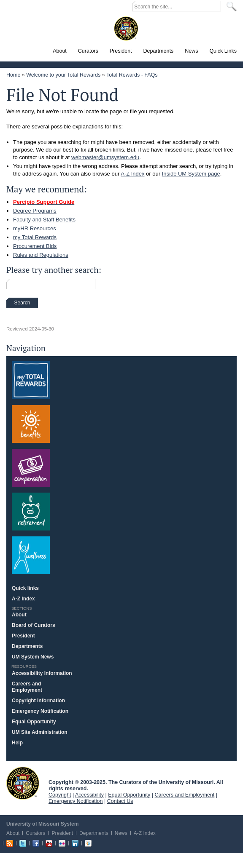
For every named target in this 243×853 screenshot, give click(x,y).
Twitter (22, 843)
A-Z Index (132, 174)
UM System (22, 783)
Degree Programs (35, 211)
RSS (9, 843)
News (121, 833)
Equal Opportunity (34, 722)
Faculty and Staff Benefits (44, 219)
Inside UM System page (191, 174)
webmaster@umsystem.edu (105, 157)
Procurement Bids (35, 246)
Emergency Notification (40, 711)
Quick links (25, 588)
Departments (27, 646)
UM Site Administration (40, 732)
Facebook (35, 843)
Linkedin (75, 843)
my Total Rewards (35, 237)
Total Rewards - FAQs (132, 75)
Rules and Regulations (40, 255)
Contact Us (120, 801)
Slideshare (88, 843)
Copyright (60, 795)
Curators (35, 833)
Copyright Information (38, 701)
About (19, 615)
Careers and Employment (27, 687)
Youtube (49, 843)
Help (17, 743)
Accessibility (89, 795)
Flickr (62, 843)
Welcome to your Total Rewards (63, 75)
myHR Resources (34, 228)
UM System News (33, 657)
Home (13, 75)
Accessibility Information (42, 673)
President (23, 636)
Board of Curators (33, 625)
